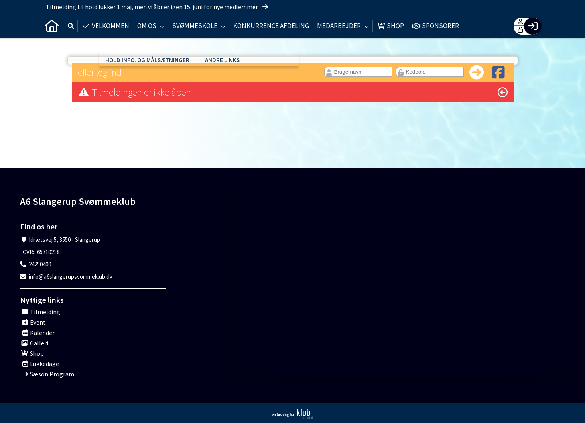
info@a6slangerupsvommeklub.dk (70, 276)
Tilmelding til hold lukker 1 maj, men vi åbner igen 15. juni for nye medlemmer (157, 7)
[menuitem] (52, 26)
